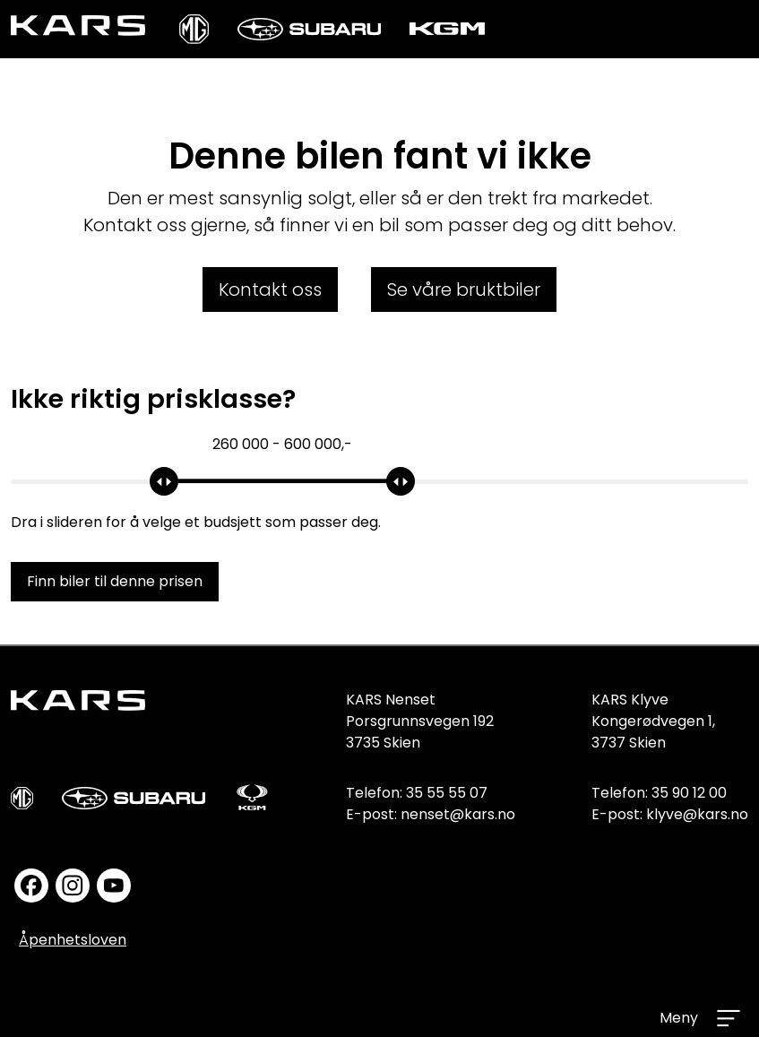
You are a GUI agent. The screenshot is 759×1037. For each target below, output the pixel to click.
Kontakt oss (270, 289)
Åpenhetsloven (72, 939)
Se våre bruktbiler (463, 289)
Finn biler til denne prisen (115, 581)
